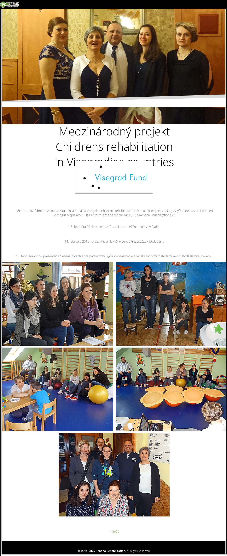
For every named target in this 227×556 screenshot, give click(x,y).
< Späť (114, 531)
